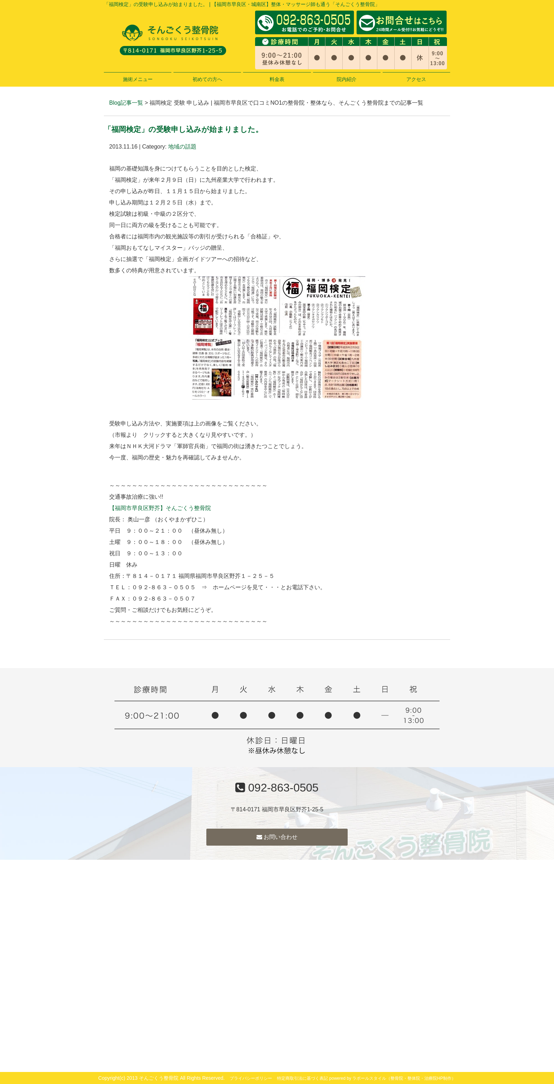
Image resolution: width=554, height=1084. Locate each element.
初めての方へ (207, 79)
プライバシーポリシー (251, 1078)
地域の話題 (182, 147)
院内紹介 (346, 79)
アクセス (416, 79)
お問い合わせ (277, 837)
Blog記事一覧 (126, 103)
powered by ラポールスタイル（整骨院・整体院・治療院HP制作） (392, 1078)
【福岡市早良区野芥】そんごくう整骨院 (160, 508)
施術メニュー (138, 79)
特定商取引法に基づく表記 (302, 1078)
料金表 (277, 79)
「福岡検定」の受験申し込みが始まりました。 (183, 129)
